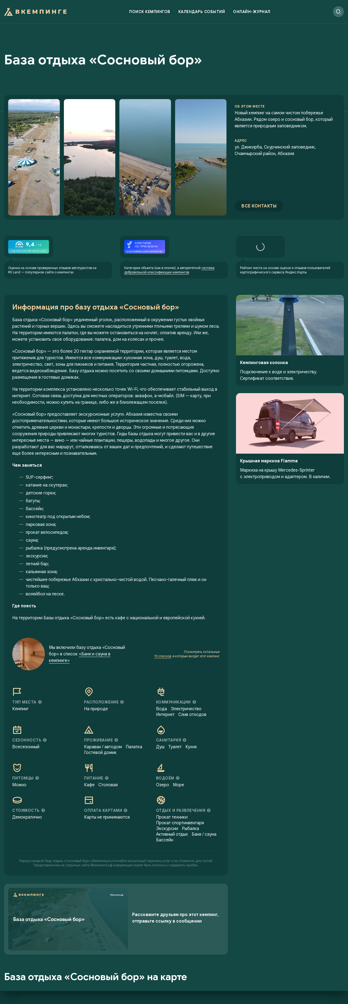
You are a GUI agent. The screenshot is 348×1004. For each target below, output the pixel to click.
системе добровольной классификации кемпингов (169, 273)
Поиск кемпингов (149, 12)
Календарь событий (201, 12)
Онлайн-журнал (252, 12)
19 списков (162, 659)
